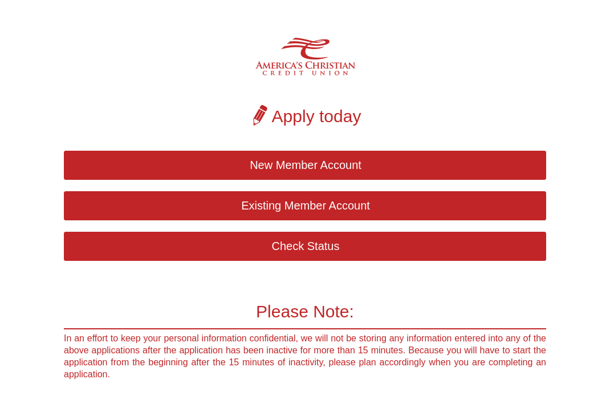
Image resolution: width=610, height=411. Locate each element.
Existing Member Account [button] (305, 205)
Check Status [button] (306, 246)
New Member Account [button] (305, 165)
